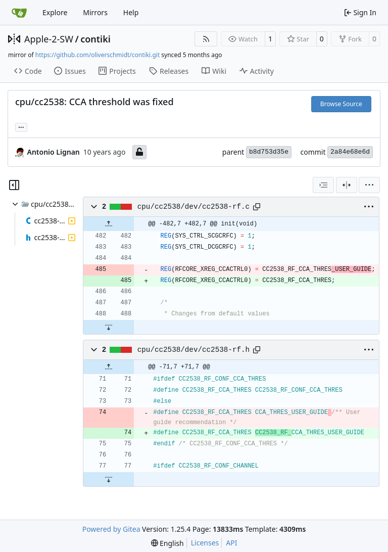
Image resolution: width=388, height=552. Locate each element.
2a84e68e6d (350, 152)
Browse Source (341, 104)
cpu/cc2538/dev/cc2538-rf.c (193, 207)
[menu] (369, 185)
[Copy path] (257, 207)
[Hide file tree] (14, 185)
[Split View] (346, 185)
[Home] (19, 13)
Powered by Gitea (111, 529)
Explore (54, 12)
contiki (95, 39)
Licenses (205, 542)
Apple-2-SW (48, 39)
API (231, 542)
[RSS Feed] (206, 39)
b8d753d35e (268, 152)
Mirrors (95, 12)
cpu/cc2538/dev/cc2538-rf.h (193, 350)
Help (131, 12)
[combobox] (323, 185)
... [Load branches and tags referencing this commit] (21, 126)
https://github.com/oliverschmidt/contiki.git (97, 55)
